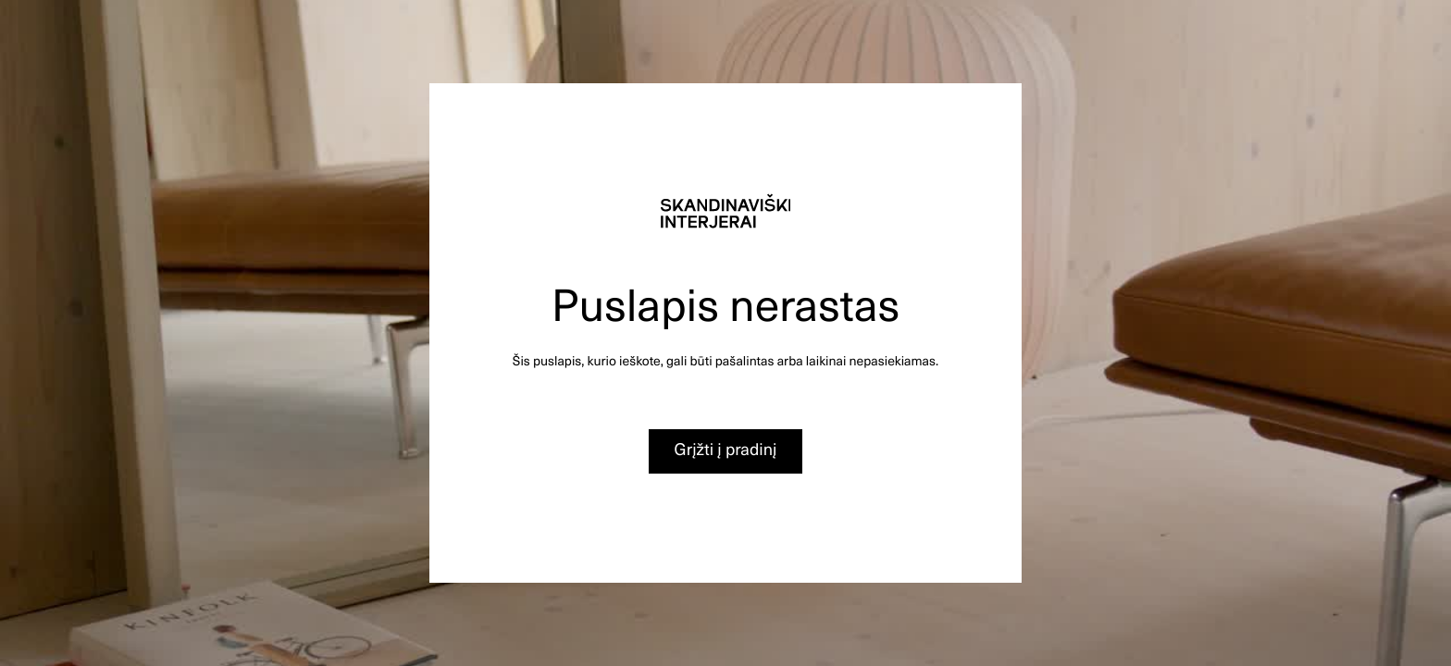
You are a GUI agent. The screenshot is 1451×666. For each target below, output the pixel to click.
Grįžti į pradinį (726, 449)
